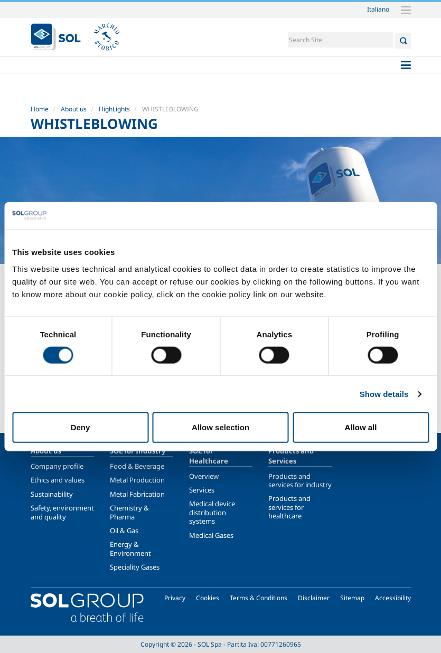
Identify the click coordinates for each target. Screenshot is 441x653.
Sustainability (52, 494)
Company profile (57, 466)
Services (201, 490)
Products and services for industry (300, 480)
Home (40, 109)
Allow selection (220, 427)
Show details (384, 393)
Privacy (174, 597)
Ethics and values (58, 480)
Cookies (207, 597)
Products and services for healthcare (289, 507)
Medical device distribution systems (212, 512)
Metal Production (137, 480)
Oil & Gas (124, 530)
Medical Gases (211, 535)
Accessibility (393, 597)
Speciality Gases (134, 567)
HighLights (114, 109)
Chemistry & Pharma (129, 512)
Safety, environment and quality (62, 512)
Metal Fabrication (137, 494)
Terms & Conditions (258, 597)
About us (74, 109)
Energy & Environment (130, 548)
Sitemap (352, 597)
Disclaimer (314, 597)
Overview (204, 476)
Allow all (361, 427)
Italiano (378, 9)
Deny (80, 427)
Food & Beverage (137, 466)
